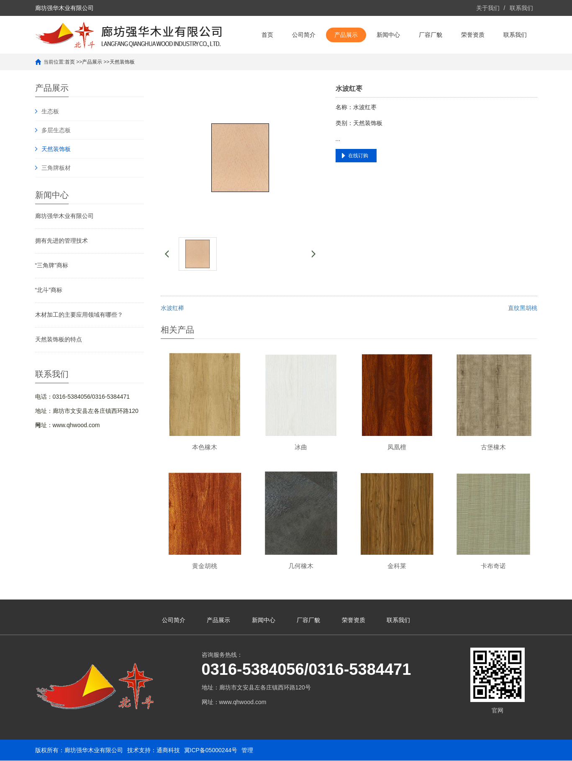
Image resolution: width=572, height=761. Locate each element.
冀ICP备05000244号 (211, 750)
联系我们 (521, 8)
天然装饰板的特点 (58, 339)
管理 (247, 750)
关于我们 (488, 8)
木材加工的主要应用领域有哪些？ (79, 314)
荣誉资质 (473, 34)
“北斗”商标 (48, 290)
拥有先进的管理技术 (61, 240)
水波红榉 (172, 308)
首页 (267, 34)
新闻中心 (388, 34)
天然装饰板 (122, 62)
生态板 (50, 111)
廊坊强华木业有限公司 (64, 216)
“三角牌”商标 (51, 265)
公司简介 (303, 34)
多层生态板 (56, 130)
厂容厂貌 (430, 34)
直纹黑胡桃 (522, 308)
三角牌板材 (56, 167)
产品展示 (346, 34)
